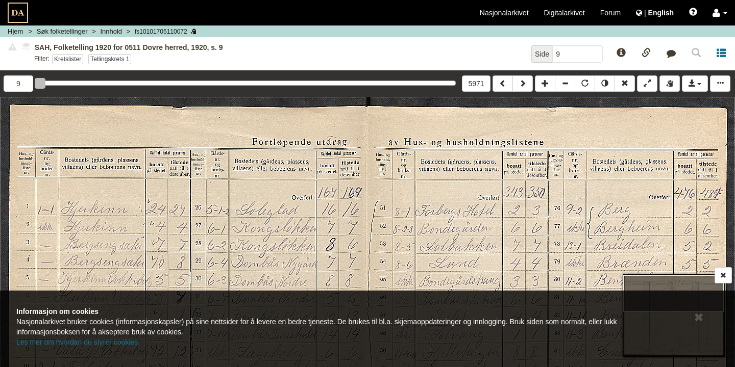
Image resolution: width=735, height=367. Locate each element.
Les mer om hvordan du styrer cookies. (78, 342)
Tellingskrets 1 (109, 59)
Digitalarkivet (564, 13)
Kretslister (67, 59)
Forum (610, 13)
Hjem (15, 31)
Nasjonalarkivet (504, 13)
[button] (720, 12)
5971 (476, 84)
